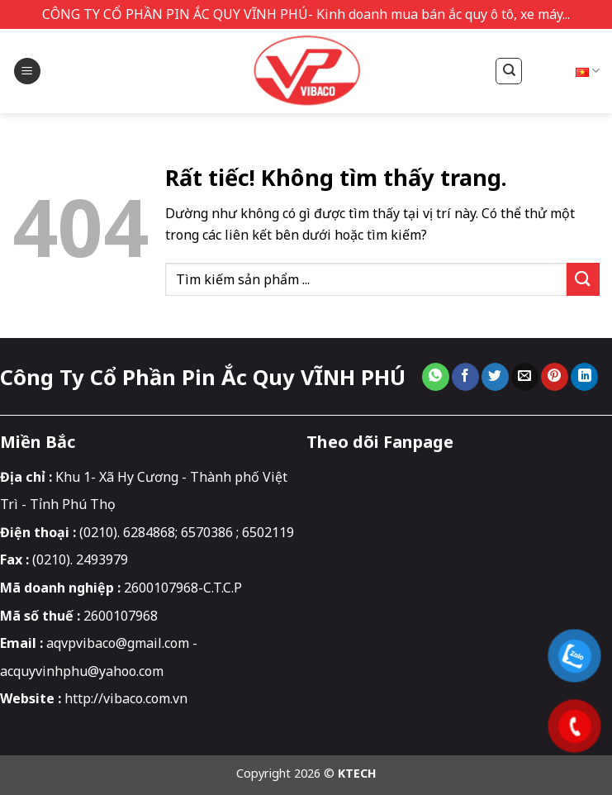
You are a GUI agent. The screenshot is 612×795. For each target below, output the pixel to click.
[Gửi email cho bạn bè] (524, 377)
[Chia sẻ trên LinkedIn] (584, 377)
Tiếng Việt (563, 71)
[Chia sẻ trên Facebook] (465, 377)
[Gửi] (583, 279)
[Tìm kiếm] (499, 71)
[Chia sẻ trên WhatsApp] (435, 377)
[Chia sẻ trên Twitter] (495, 377)
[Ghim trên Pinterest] (554, 377)
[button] (27, 71)
